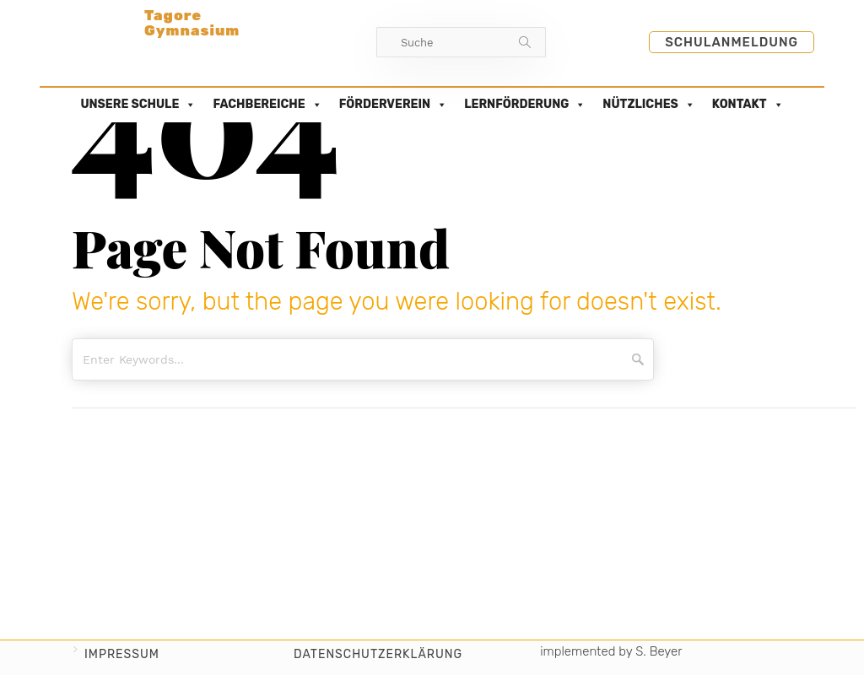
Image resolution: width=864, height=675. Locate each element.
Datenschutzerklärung (378, 654)
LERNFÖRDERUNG (525, 105)
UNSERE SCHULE (138, 105)
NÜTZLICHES (648, 105)
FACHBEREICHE (267, 105)
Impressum (121, 654)
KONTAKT (748, 105)
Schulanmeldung (731, 42)
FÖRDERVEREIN (393, 105)
